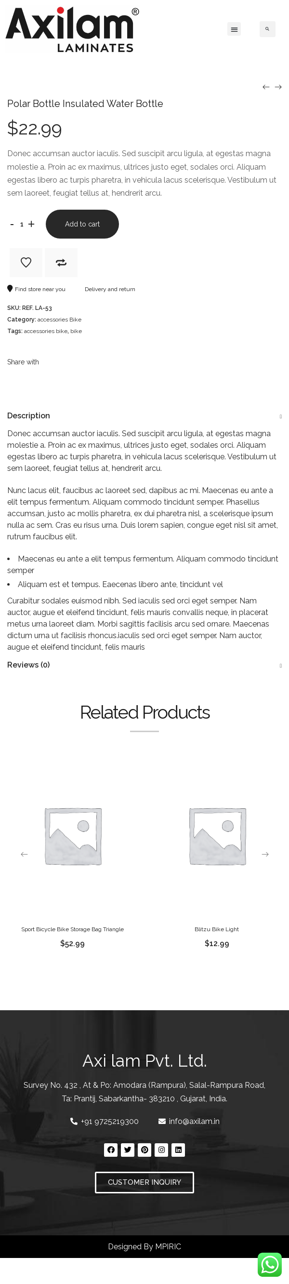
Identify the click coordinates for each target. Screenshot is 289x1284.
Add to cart (82, 224)
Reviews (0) (28, 664)
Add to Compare (61, 262)
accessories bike (45, 331)
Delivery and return (105, 289)
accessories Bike (59, 319)
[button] (234, 29)
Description (28, 415)
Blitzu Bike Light (217, 929)
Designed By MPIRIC (144, 1246)
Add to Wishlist (26, 262)
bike (76, 331)
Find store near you (36, 289)
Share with (23, 362)
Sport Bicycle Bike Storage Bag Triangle (72, 929)
